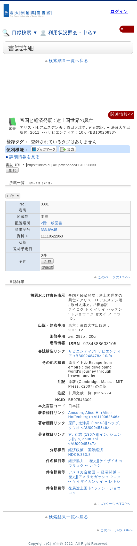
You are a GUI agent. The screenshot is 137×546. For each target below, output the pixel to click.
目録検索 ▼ (20, 33)
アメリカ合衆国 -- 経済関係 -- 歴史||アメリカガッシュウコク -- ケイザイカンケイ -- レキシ (94, 476)
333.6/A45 (49, 230)
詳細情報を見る (24, 157)
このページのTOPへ (114, 277)
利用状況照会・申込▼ (68, 33)
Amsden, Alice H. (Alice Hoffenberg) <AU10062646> (94, 415)
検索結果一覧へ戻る (68, 60)
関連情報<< (121, 114)
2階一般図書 (51, 223)
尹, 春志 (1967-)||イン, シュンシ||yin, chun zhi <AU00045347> (95, 439)
